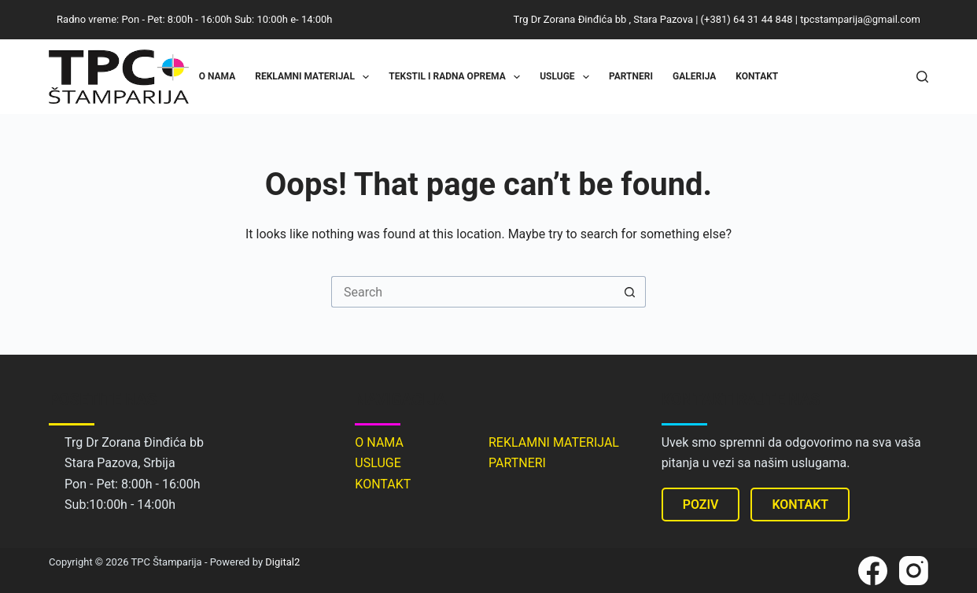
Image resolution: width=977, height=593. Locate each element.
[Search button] (630, 292)
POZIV (701, 504)
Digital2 (282, 562)
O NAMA (379, 442)
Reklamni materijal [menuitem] (315, 77)
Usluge (567, 77)
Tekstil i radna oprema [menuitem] (457, 77)
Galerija (694, 76)
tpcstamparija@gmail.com (860, 19)
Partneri (631, 76)
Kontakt (757, 76)
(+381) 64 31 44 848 (747, 19)
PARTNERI (517, 462)
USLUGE (377, 462)
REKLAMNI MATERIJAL (554, 442)
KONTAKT (383, 484)
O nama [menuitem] (217, 76)
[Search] (922, 77)
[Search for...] (472, 292)
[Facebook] (872, 570)
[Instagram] (913, 570)
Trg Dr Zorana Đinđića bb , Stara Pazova (603, 19)
